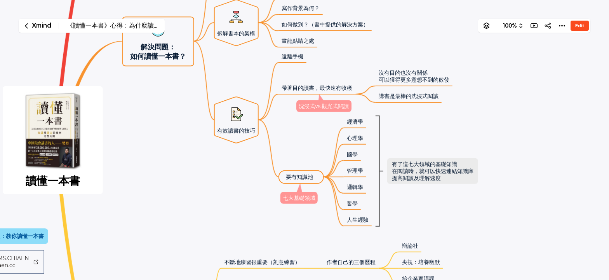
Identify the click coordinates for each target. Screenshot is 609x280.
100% (510, 25)
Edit (579, 25)
